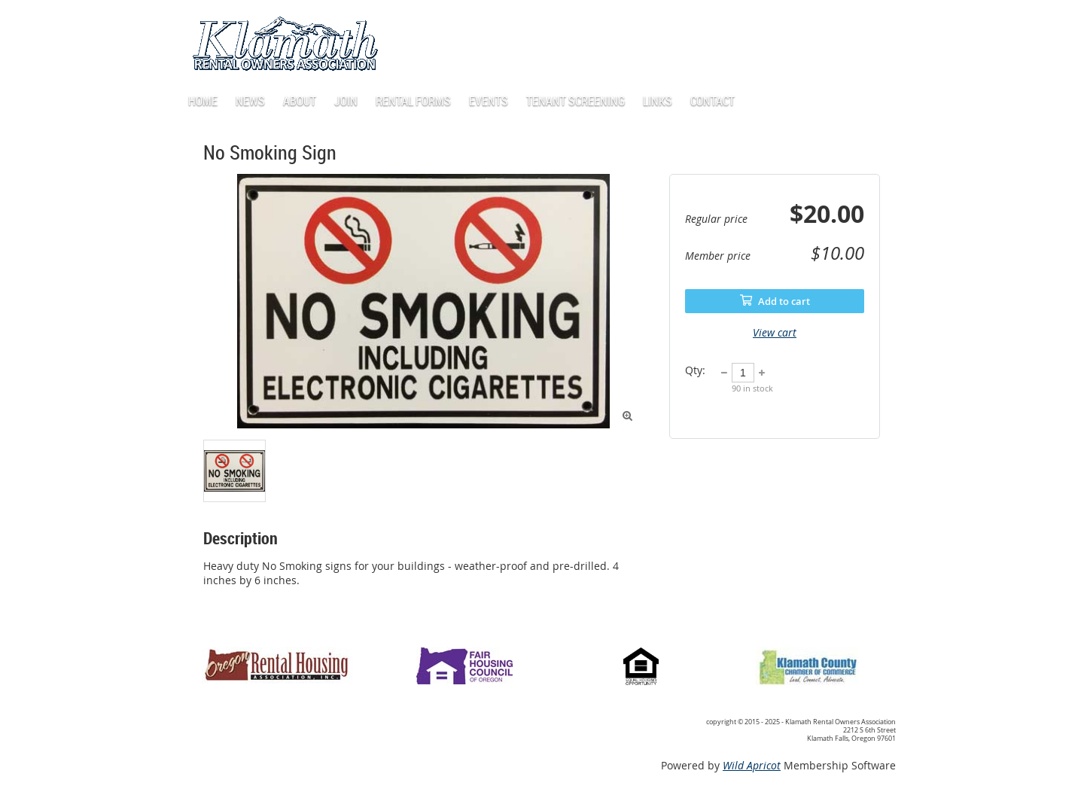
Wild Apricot (752, 765)
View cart (774, 332)
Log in (809, 22)
